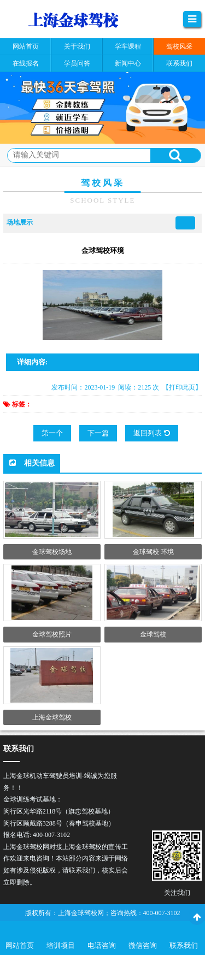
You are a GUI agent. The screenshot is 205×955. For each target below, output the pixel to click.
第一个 (52, 433)
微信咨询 (142, 945)
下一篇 (98, 433)
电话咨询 (101, 945)
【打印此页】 (182, 387)
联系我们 (183, 945)
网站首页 (19, 945)
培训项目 (60, 945)
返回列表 (151, 433)
